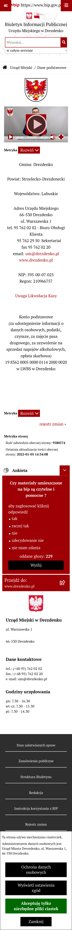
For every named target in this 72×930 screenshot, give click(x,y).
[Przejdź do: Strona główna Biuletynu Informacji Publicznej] (4, 67)
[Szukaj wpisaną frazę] (64, 42)
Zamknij (36, 921)
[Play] (36, 124)
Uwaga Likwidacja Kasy (36, 296)
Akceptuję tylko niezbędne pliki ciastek (36, 906)
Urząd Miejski (21, 67)
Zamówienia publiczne (36, 761)
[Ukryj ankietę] (65, 470)
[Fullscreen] (61, 137)
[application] (36, 124)
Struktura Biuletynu (36, 777)
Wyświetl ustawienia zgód (36, 888)
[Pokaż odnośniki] (5, 5)
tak (14, 518)
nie (14, 533)
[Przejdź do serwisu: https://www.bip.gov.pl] (36, 5)
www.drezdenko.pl (36, 260)
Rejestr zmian (36, 824)
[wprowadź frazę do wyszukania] (33, 42)
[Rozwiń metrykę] (29, 150)
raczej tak (20, 526)
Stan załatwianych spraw (36, 745)
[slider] (31, 137)
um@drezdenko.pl (42, 253)
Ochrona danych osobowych (36, 869)
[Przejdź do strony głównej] (36, 24)
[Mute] (53, 137)
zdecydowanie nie (28, 540)
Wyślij (36, 565)
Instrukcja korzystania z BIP (36, 808)
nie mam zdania (26, 547)
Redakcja (36, 792)
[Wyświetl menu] (66, 5)
